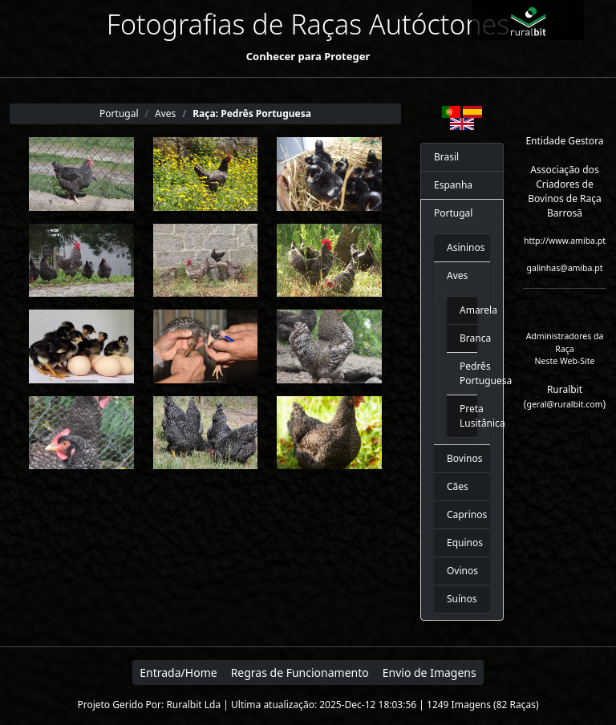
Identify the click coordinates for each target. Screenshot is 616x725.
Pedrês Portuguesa (462, 373)
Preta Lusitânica (462, 416)
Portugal (453, 213)
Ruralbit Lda (193, 704)
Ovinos (462, 570)
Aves (457, 275)
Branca (462, 338)
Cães (457, 486)
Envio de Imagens (429, 672)
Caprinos (462, 514)
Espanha (453, 185)
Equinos (462, 542)
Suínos (462, 599)
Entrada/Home (178, 672)
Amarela (462, 310)
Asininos (462, 247)
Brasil (446, 157)
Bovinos (462, 458)
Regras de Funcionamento (300, 672)
